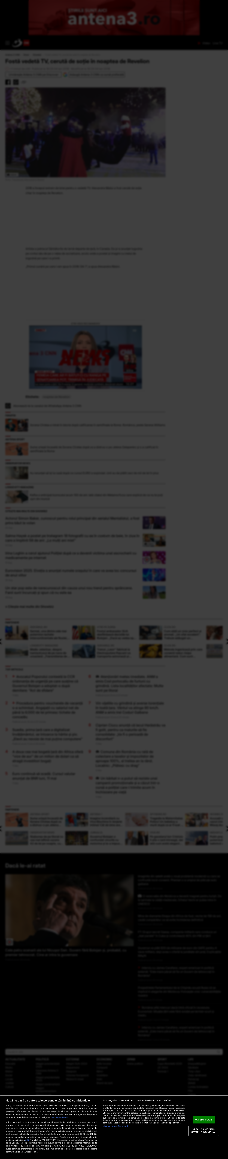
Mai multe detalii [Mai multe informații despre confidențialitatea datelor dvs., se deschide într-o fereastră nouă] (59, 1117)
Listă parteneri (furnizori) (115, 1126)
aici (27, 1140)
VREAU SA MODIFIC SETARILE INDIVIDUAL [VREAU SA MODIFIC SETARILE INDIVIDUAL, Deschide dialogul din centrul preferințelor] (203, 1130)
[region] (114, 1127)
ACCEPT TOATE (204, 1119)
